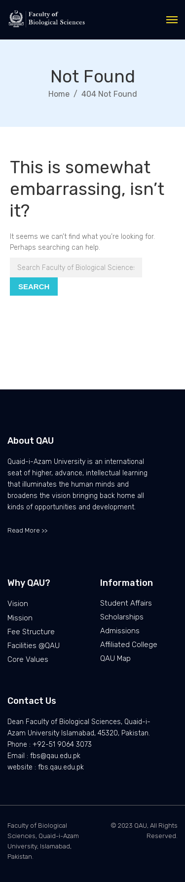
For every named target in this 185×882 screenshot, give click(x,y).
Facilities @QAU (33, 645)
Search (33, 286)
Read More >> (27, 530)
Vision (17, 603)
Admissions (120, 630)
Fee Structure (31, 631)
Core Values (27, 659)
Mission (20, 618)
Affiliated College (128, 644)
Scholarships (122, 617)
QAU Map (115, 658)
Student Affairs (126, 603)
